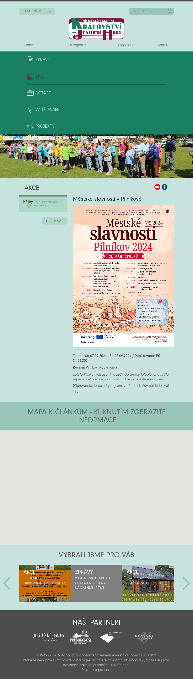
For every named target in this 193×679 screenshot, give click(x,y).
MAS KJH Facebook (164, 187)
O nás (27, 45)
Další (186, 583)
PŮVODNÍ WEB (33, 11)
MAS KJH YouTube (157, 187)
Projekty (44, 126)
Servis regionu (74, 45)
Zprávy (42, 59)
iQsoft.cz (150, 655)
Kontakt (163, 45)
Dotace (43, 93)
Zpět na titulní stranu (97, 29)
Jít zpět (58, 221)
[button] (108, 454)
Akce (40, 76)
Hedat (169, 11)
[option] (45, 583)
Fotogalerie (125, 45)
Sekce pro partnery (96, 670)
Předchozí (7, 583)
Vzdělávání (47, 109)
